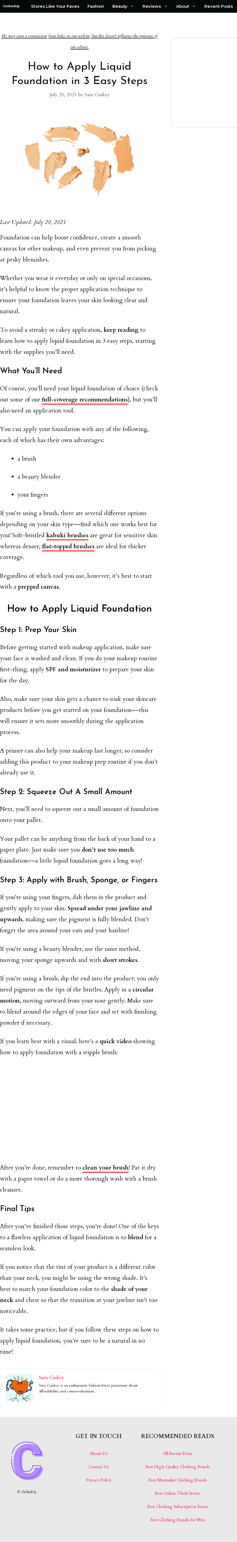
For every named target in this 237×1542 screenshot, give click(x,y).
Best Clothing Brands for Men (177, 1520)
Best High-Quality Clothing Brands (177, 1467)
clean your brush (106, 1168)
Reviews (157, 6)
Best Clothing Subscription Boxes (177, 1506)
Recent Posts (218, 6)
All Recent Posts (177, 1453)
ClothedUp (11, 6)
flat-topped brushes (68, 546)
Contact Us (98, 1467)
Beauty (125, 6)
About (188, 6)
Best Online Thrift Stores (177, 1493)
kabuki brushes (67, 535)
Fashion (95, 6)
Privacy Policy (99, 1480)
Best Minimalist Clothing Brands (177, 1480)
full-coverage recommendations (85, 400)
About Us (99, 1453)
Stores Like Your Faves (55, 6)
